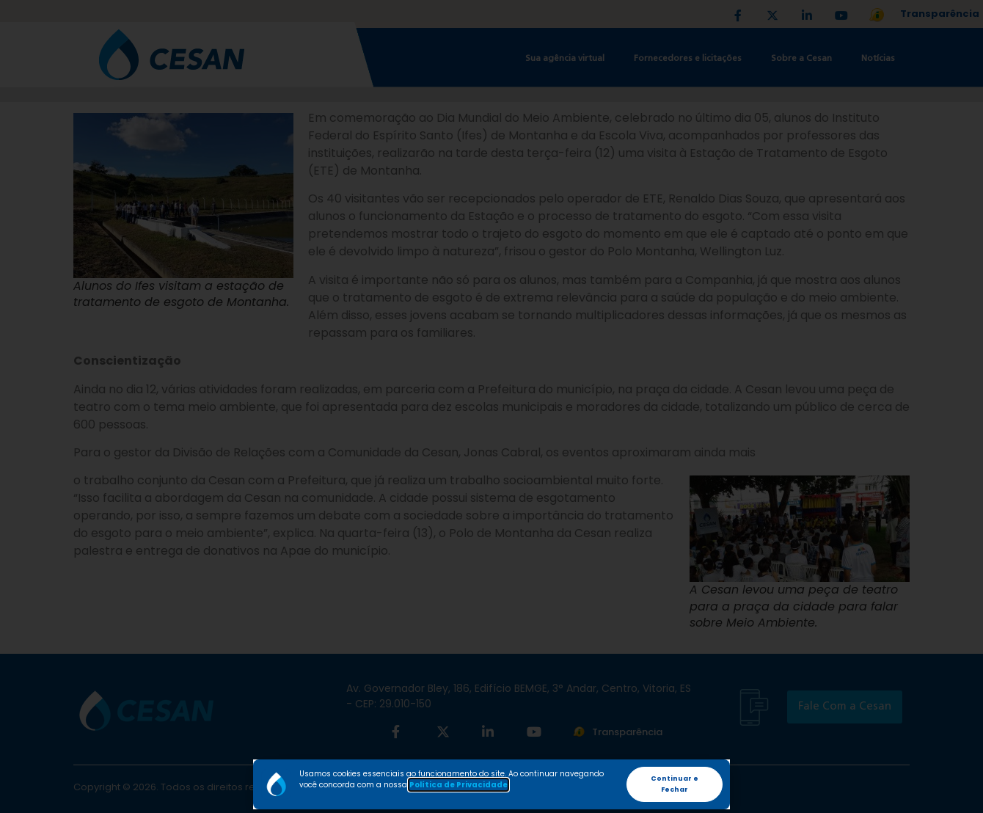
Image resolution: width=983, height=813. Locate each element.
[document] (491, 406)
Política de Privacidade (458, 784)
